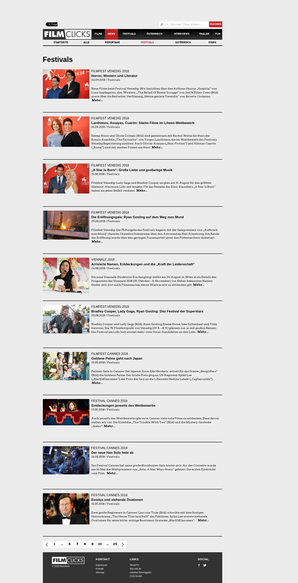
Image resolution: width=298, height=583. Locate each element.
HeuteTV (134, 565)
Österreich (154, 34)
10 (100, 544)
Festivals (129, 34)
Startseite (61, 43)
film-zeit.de (135, 568)
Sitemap (100, 572)
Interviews (181, 34)
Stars (212, 43)
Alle (86, 43)
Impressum (101, 565)
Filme (98, 34)
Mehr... (97, 100)
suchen (215, 24)
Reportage (112, 43)
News (111, 34)
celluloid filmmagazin (141, 572)
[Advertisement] (137, 10)
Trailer (204, 34)
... (62, 544)
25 (115, 544)
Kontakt (103, 559)
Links (134, 559)
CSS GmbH (136, 576)
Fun (217, 34)
